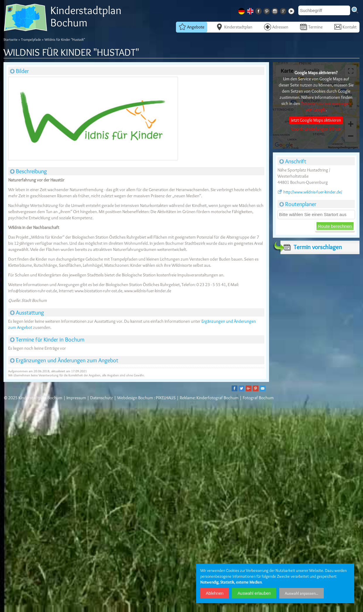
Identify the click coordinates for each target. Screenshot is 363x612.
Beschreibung (28, 171)
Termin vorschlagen (311, 247)
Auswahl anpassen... (301, 593)
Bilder (19, 70)
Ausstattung (27, 312)
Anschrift (292, 161)
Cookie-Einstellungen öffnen (316, 129)
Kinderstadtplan (234, 26)
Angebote (191, 26)
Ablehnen (214, 593)
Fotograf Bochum (258, 397)
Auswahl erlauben (254, 593)
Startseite (11, 39)
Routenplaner (297, 204)
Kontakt (345, 26)
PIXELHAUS (166, 397)
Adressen (276, 26)
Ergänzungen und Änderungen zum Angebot (64, 360)
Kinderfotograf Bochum (217, 397)
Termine (311, 26)
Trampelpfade (31, 39)
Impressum (76, 397)
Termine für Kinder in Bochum (47, 339)
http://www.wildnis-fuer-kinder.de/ (310, 192)
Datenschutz (101, 397)
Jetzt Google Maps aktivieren (316, 120)
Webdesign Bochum (135, 397)
